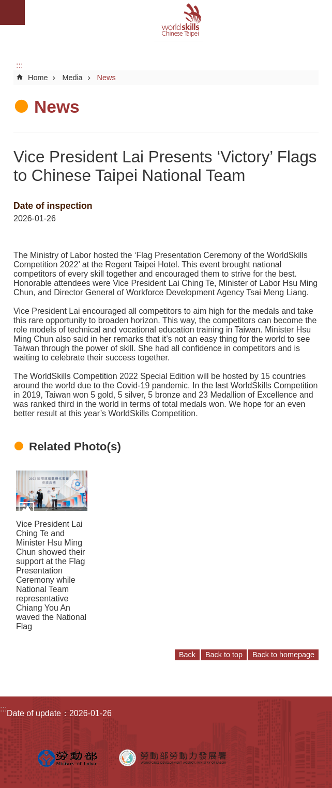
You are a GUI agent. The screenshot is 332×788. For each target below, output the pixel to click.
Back (187, 654)
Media (72, 77)
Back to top (224, 654)
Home (38, 77)
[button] (51, 490)
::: (19, 65)
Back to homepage (283, 654)
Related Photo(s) (75, 446)
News (106, 77)
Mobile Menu (12, 12)
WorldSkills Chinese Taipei (178, 20)
